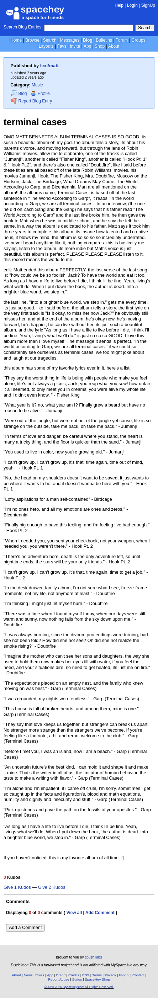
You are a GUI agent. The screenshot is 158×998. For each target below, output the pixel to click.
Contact (138, 975)
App (87, 46)
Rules (39, 975)
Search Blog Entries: (23, 27)
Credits (73, 975)
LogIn (132, 5)
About (113, 46)
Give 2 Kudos (51, 887)
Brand (60, 975)
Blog (88, 40)
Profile (40, 93)
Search (145, 27)
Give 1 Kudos (17, 887)
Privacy (110, 975)
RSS (85, 975)
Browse (32, 40)
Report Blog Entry (31, 101)
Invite (75, 46)
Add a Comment (25, 927)
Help (119, 5)
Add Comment (100, 912)
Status (77, 979)
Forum (122, 40)
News (28, 975)
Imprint (124, 975)
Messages (70, 40)
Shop (100, 46)
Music (37, 85)
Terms (97, 975)
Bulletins (104, 40)
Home (16, 40)
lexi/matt (49, 65)
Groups (138, 40)
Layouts (46, 46)
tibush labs (93, 957)
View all (74, 912)
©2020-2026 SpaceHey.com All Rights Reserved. (79, 987)
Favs (62, 46)
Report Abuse (58, 979)
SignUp (148, 5)
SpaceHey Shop (97, 979)
